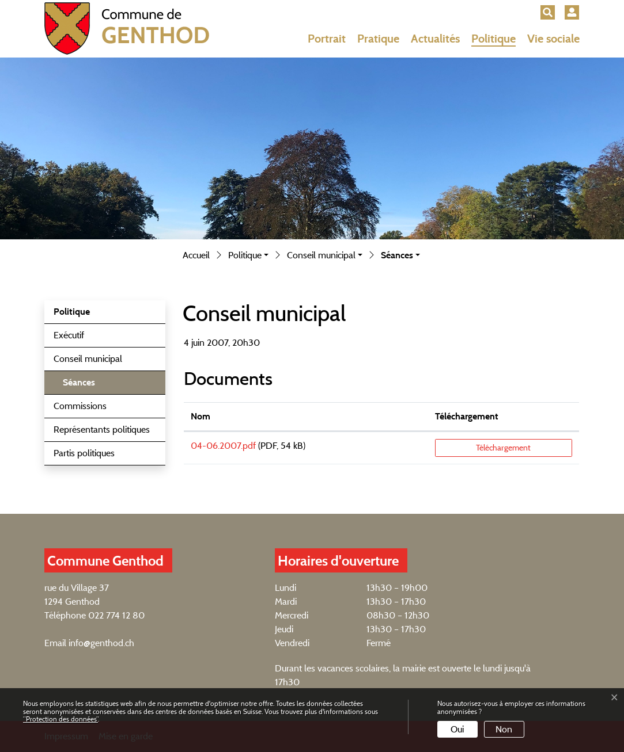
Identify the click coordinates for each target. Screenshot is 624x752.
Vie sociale (553, 38)
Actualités (435, 38)
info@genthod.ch (101, 643)
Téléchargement (503, 447)
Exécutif (69, 335)
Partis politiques (84, 453)
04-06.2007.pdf (223, 445)
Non (504, 729)
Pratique (378, 38)
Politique (493, 38)
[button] (547, 12)
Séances (92, 385)
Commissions (80, 405)
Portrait (327, 38)
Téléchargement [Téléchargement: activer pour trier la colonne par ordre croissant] (466, 416)
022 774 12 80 (116, 615)
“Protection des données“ (60, 719)
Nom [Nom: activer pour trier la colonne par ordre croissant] (200, 416)
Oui (457, 729)
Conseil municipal (88, 358)
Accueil (196, 255)
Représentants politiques (102, 429)
